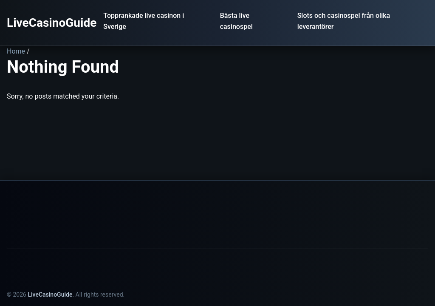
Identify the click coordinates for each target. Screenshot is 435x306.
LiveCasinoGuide (51, 23)
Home (16, 51)
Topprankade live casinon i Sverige (143, 21)
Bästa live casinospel (236, 21)
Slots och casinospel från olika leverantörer (343, 21)
